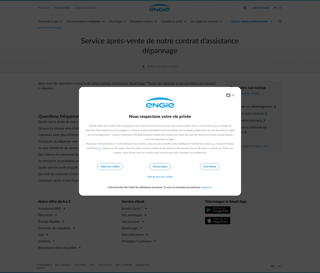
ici (213, 144)
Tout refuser (209, 166)
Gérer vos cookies (110, 166)
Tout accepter (160, 166)
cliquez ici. (206, 187)
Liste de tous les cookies (160, 176)
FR (228, 95)
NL (233, 95)
